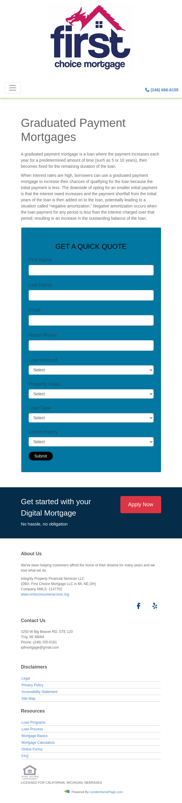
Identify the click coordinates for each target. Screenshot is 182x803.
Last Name (42, 285)
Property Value (46, 384)
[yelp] (153, 607)
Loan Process (32, 729)
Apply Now (140, 504)
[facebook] (136, 607)
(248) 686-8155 (161, 90)
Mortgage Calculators (38, 743)
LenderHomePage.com (106, 791)
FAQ (25, 756)
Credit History (44, 432)
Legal (26, 678)
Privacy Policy (33, 685)
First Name (42, 260)
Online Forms (32, 749)
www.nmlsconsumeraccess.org (45, 594)
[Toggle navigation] (12, 88)
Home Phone (44, 335)
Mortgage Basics (35, 736)
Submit (40, 456)
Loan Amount (44, 360)
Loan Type (41, 408)
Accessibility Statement (40, 692)
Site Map (28, 698)
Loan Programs (34, 722)
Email (36, 310)
